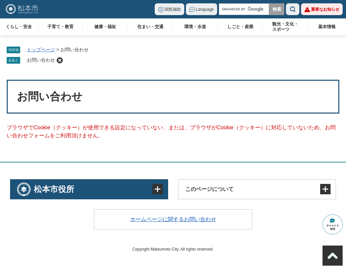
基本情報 (327, 26)
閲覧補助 (173, 9)
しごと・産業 (240, 26)
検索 (292, 9)
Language (205, 9)
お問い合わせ (41, 60)
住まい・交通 (150, 26)
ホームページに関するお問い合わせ (173, 219)
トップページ (41, 49)
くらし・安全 (19, 26)
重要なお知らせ (325, 9)
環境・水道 (195, 26)
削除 (60, 60)
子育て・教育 (60, 26)
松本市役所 (54, 189)
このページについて (209, 189)
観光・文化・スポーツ (285, 26)
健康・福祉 (105, 26)
